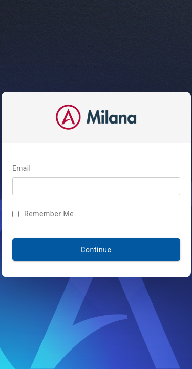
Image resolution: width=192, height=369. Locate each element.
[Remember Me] (30, 214)
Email (36, 169)
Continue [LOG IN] (95, 249)
